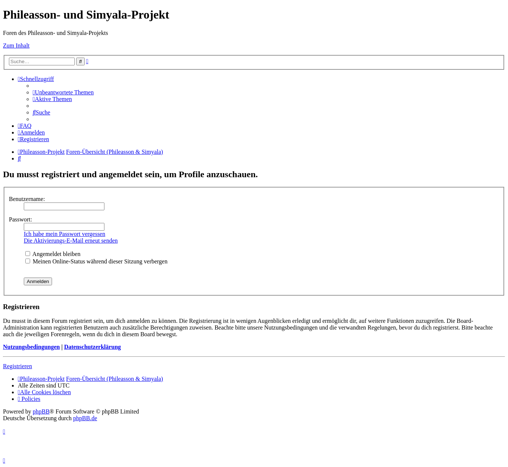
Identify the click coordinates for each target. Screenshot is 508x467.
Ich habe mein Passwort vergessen (64, 234)
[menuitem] (63, 92)
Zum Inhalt (16, 45)
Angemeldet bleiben (52, 254)
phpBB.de (85, 418)
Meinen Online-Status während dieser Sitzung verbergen (96, 261)
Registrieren (17, 366)
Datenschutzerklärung (92, 347)
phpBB (41, 411)
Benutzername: (27, 199)
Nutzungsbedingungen (31, 347)
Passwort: (20, 219)
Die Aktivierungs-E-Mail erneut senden (71, 240)
